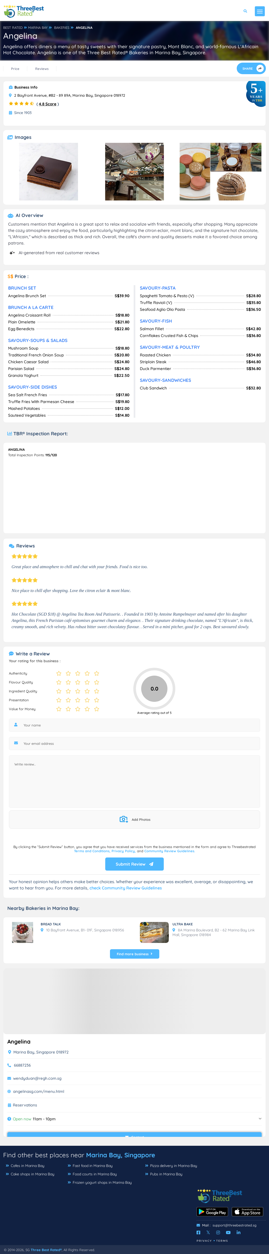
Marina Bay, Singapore (120, 1155)
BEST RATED (13, 27)
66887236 (22, 1065)
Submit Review (134, 864)
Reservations (25, 1105)
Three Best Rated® (46, 1250)
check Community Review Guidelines (125, 888)
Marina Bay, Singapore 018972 (38, 1052)
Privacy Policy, (124, 851)
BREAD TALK (51, 924)
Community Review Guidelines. (169, 851)
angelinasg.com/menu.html (38, 1091)
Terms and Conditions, (93, 851)
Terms (222, 1240)
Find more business (134, 954)
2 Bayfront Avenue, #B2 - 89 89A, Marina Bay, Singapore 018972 (67, 95)
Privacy (204, 1240)
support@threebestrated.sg (234, 1225)
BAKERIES (61, 27)
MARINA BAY (38, 27)
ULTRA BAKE (182, 924)
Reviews (42, 69)
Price (15, 69)
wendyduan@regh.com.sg (37, 1078)
